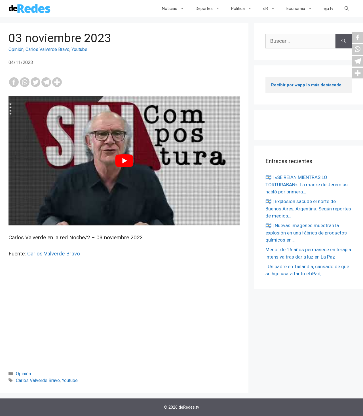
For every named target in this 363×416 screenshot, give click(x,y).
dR (272, 8)
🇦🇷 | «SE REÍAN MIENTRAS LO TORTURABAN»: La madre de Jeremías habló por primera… (306, 184)
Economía (302, 8)
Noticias (176, 8)
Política (244, 8)
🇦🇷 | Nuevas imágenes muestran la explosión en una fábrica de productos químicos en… (306, 233)
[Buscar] (343, 41)
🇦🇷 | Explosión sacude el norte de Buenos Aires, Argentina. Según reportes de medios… (308, 209)
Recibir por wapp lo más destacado (306, 85)
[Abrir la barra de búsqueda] (346, 8)
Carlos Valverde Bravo (47, 49)
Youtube (79, 49)
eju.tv (328, 8)
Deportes (210, 8)
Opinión (16, 49)
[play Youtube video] (124, 161)
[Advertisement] (124, 321)
